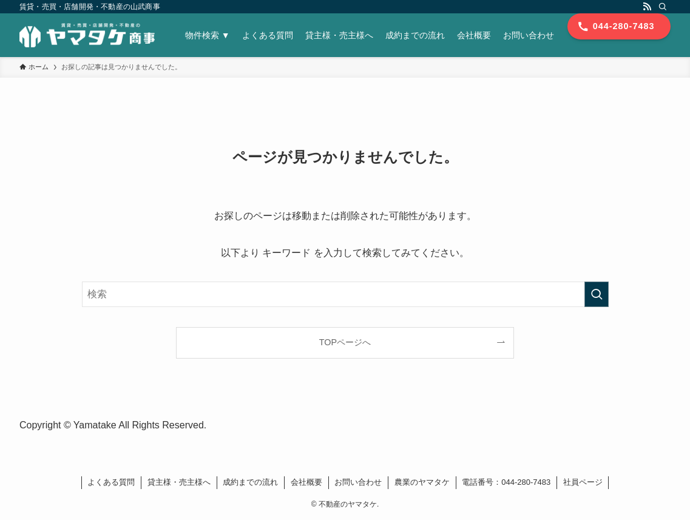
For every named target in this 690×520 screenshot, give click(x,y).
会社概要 (306, 482)
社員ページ (583, 482)
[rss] (647, 6)
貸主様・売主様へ (179, 482)
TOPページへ (345, 342)
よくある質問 (111, 482)
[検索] (663, 6)
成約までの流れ (250, 482)
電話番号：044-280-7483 (506, 482)
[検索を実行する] (596, 294)
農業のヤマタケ (422, 482)
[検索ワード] (345, 294)
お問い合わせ (358, 482)
